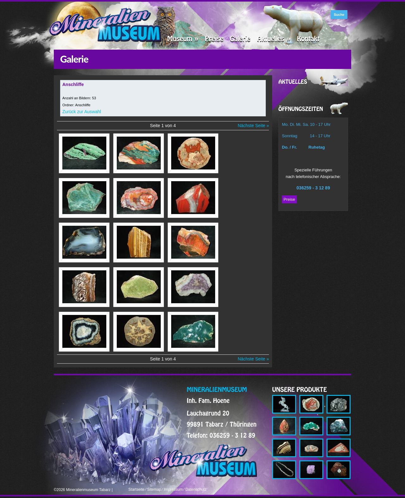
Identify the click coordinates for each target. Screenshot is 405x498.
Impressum (173, 489)
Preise (289, 199)
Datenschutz (196, 489)
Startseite (136, 489)
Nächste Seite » (253, 125)
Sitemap (154, 489)
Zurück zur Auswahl (81, 111)
